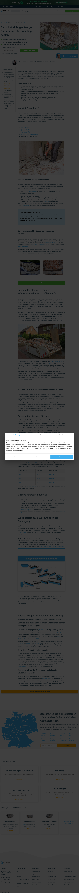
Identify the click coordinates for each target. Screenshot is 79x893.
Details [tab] (39, 435)
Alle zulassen (62, 456)
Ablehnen (17, 456)
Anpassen (39, 456)
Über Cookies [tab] (62, 435)
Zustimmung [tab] (16, 435)
